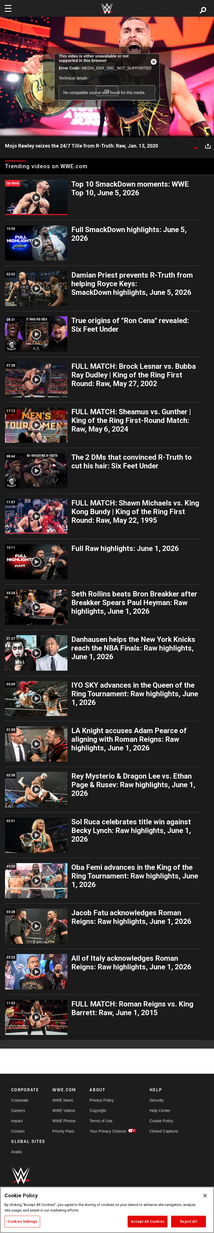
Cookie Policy (161, 1121)
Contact (18, 1131)
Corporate (19, 1100)
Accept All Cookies (147, 1221)
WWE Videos (63, 1110)
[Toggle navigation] (8, 8)
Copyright (97, 1110)
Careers (18, 1110)
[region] (107, 1210)
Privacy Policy (101, 1100)
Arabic (16, 1152)
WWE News (62, 1100)
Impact (17, 1121)
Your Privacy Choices (108, 1131)
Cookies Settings (22, 1221)
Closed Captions (164, 1131)
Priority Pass (63, 1131)
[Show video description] (195, 146)
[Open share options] (208, 146)
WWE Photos (64, 1121)
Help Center (160, 1110)
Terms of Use (100, 1121)
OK (107, 91)
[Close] (205, 1195)
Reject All (188, 1221)
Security (157, 1100)
